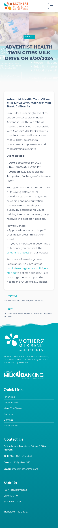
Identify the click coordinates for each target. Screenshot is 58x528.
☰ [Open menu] (51, 5)
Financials (9, 396)
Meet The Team (13, 408)
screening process (18, 252)
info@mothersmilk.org (25, 468)
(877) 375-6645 (23, 455)
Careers (8, 414)
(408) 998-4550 (21, 462)
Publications (11, 425)
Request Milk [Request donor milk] (11, 402)
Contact (8, 419)
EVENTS (29, 37)
